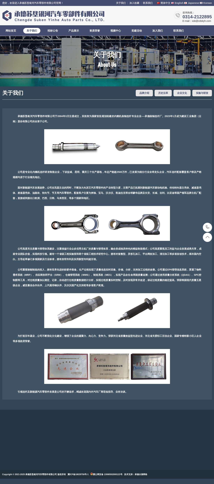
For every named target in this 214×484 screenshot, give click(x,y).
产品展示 (73, 30)
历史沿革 (163, 93)
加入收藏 (134, 3)
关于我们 (121, 3)
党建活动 (136, 30)
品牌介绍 (144, 93)
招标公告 (53, 30)
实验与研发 (202, 93)
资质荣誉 (94, 30)
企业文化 (182, 93)
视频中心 (115, 30)
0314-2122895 (207, 227)
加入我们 (157, 30)
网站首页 (11, 30)
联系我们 (148, 3)
